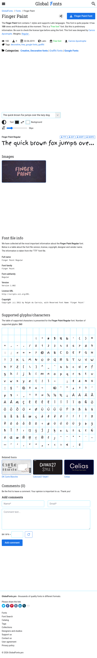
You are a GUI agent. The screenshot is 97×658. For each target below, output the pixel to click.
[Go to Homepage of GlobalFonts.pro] (7, 11)
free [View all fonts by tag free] (23, 44)
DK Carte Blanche (10, 477)
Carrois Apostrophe (77, 41)
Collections (7, 627)
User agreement (9, 642)
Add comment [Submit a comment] (12, 542)
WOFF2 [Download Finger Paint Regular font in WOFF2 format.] (90, 137)
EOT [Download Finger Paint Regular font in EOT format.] (71, 137)
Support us (7, 634)
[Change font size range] (16, 128)
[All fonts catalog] (18, 11)
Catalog (5, 620)
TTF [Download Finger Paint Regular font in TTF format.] (63, 137)
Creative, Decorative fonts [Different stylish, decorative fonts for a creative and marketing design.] (34, 50)
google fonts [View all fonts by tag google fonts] (31, 44)
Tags (4, 624)
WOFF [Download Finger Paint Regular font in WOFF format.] (80, 137)
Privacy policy (8, 645)
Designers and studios (12, 631)
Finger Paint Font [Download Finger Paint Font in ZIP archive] (81, 16)
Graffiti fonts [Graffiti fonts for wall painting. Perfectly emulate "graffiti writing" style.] (56, 50)
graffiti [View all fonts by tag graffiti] (41, 44)
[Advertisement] (48, 80)
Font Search (7, 616)
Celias (67, 477)
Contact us (7, 638)
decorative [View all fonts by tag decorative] (15, 44)
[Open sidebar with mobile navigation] (3, 3)
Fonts (4, 613)
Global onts (48, 3)
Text (14, 122)
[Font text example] (28, 115)
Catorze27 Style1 (41, 477)
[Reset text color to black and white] (4, 122)
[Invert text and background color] (22, 122)
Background (34, 122)
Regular (25, 34)
